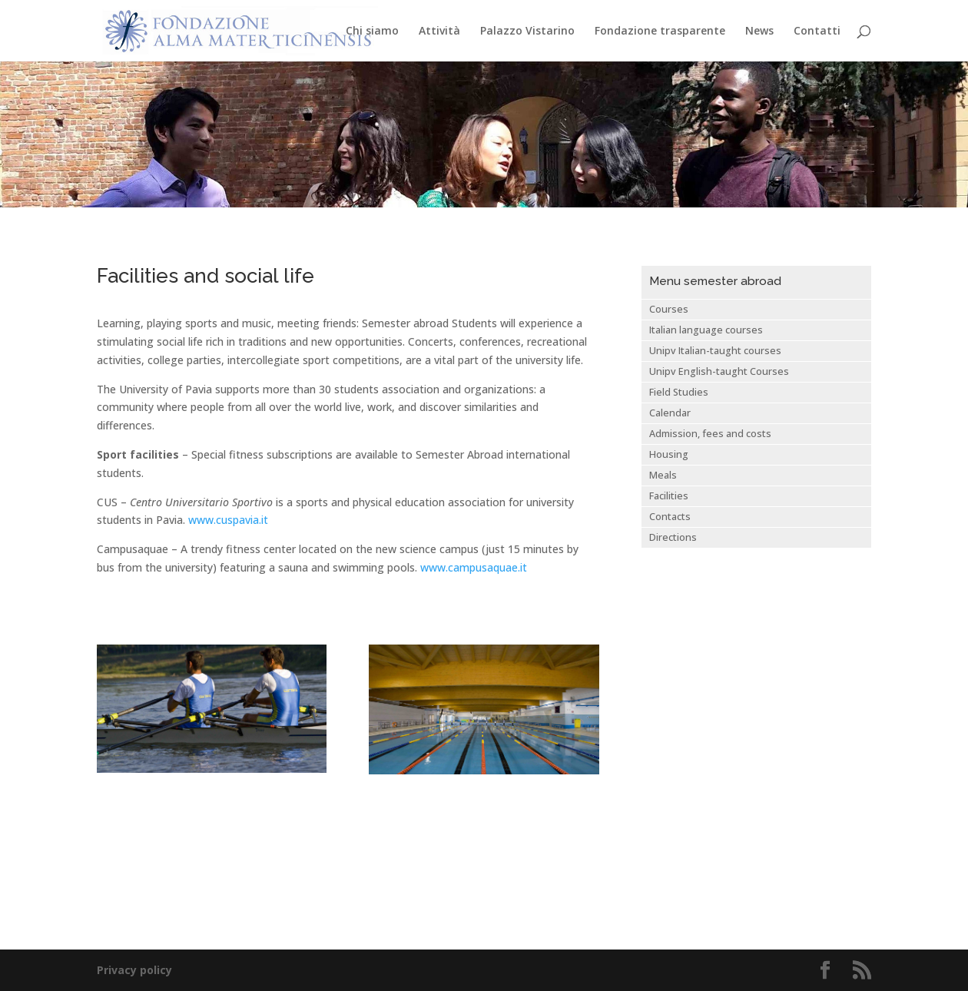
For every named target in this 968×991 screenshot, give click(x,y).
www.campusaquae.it (473, 567)
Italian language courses (706, 329)
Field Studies (678, 392)
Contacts (670, 516)
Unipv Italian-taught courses (715, 350)
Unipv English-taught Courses (719, 371)
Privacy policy (134, 970)
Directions (673, 537)
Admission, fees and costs (710, 433)
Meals (663, 475)
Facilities (668, 495)
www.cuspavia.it (228, 519)
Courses (668, 309)
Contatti (817, 31)
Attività (439, 31)
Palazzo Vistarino (527, 31)
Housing (668, 454)
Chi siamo (372, 31)
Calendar (670, 412)
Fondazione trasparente (660, 31)
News (759, 31)
